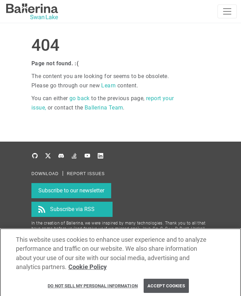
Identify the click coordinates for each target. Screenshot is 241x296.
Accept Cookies (166, 287)
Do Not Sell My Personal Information (93, 287)
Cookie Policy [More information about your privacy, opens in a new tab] (87, 269)
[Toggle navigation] (227, 11)
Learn (108, 85)
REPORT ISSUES (86, 173)
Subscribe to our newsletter (71, 190)
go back (79, 98)
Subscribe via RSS (72, 209)
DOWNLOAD (45, 173)
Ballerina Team (104, 107)
